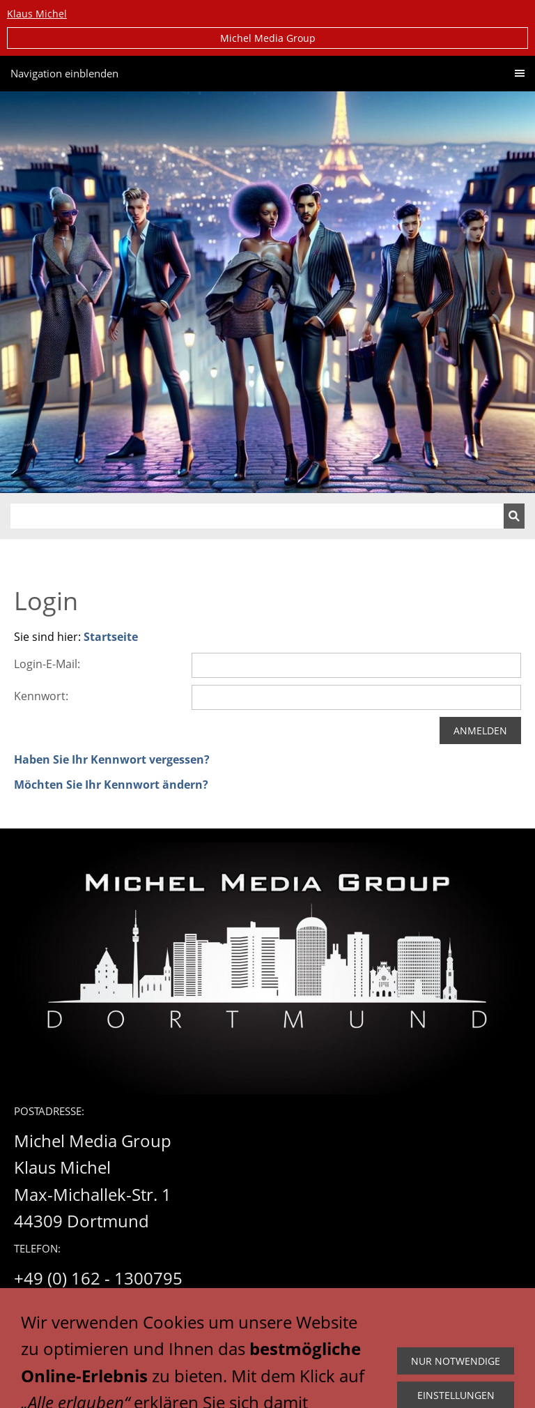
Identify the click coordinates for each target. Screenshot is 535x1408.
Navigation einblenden (64, 73)
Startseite (111, 636)
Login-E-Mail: (47, 664)
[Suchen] (257, 516)
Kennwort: (41, 696)
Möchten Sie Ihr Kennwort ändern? (111, 784)
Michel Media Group (268, 38)
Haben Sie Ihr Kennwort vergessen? (112, 759)
